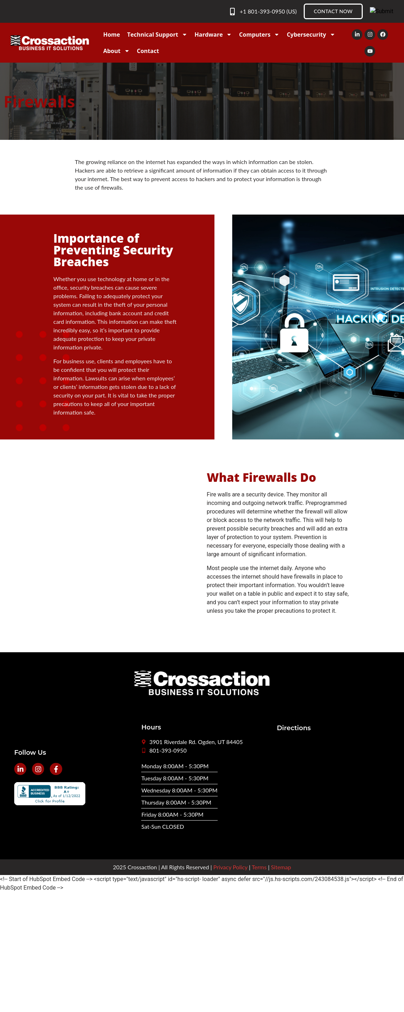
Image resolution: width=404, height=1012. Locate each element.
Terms (259, 867)
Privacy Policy (230, 867)
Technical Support (157, 34)
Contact (148, 51)
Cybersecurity (311, 34)
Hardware (213, 34)
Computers (259, 34)
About (116, 50)
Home (111, 34)
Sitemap (281, 867)
